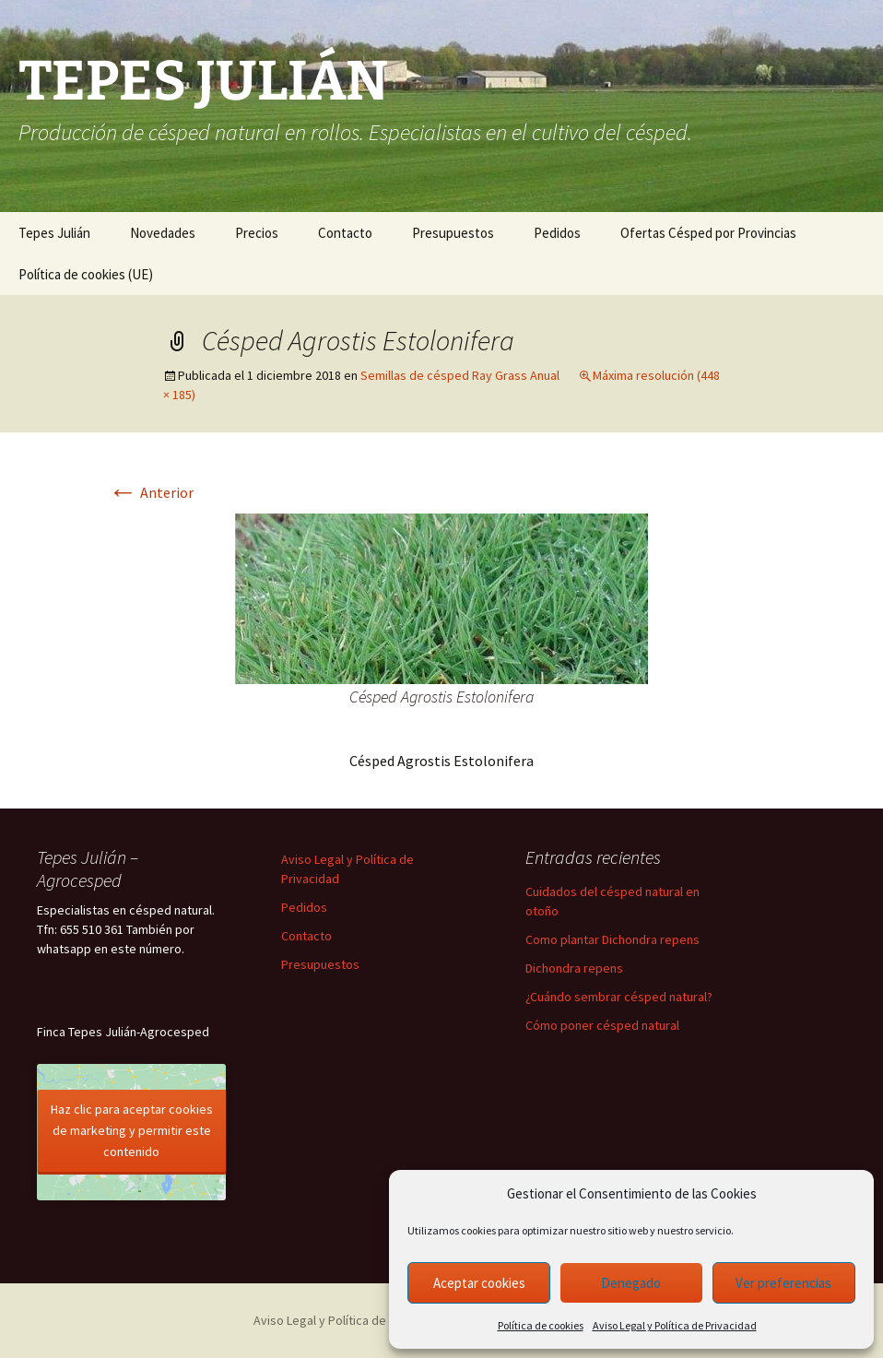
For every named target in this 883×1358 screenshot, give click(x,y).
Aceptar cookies (479, 1283)
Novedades (162, 233)
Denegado (631, 1283)
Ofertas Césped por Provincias (708, 233)
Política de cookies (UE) (85, 274)
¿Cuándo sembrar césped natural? (618, 996)
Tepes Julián (54, 233)
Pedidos (557, 233)
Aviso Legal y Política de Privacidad (675, 1325)
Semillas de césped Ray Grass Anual (459, 375)
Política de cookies (540, 1325)
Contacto (345, 233)
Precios (256, 233)
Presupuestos (453, 233)
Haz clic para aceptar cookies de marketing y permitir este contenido (132, 1130)
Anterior (151, 492)
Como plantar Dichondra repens (612, 939)
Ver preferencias (783, 1283)
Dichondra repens (574, 968)
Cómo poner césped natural (602, 1025)
